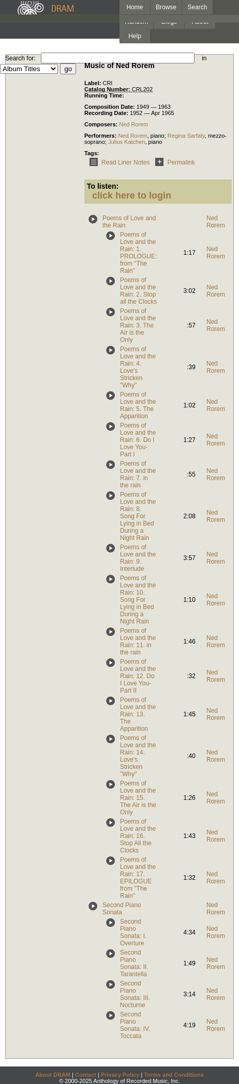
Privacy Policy (120, 1075)
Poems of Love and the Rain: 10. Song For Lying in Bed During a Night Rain (138, 599)
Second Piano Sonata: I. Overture (133, 932)
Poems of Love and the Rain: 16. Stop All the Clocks (138, 836)
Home (134, 7)
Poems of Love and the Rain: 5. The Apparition (138, 405)
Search (197, 7)
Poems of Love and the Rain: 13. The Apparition (138, 714)
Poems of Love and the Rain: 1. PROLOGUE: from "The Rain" (138, 252)
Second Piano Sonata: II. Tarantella (134, 963)
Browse (166, 7)
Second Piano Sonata (121, 908)
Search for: (20, 58)
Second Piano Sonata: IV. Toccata (135, 1025)
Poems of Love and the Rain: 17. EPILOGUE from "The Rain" (138, 877)
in (204, 58)
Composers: (101, 124)
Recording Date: (107, 113)
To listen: (102, 186)
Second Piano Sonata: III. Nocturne (135, 994)
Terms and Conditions (174, 1075)
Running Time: (104, 95)
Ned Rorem (133, 124)
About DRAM (52, 1075)
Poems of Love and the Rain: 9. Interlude (138, 558)
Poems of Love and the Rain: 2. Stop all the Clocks (138, 290)
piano (158, 136)
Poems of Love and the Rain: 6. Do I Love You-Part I (138, 440)
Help (134, 36)
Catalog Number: (108, 89)
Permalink (173, 162)
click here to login (131, 195)
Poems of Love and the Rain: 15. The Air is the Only (138, 798)
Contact (85, 1075)
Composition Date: (110, 107)
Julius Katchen (126, 142)
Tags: (91, 153)
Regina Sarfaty (186, 136)
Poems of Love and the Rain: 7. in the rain (138, 474)
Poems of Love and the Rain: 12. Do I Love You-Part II (138, 676)
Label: (93, 83)
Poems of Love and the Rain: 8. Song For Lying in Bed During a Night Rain (138, 516)
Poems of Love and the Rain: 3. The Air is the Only (138, 325)
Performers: (101, 136)
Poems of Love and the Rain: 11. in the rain (138, 641)
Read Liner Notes (118, 162)
